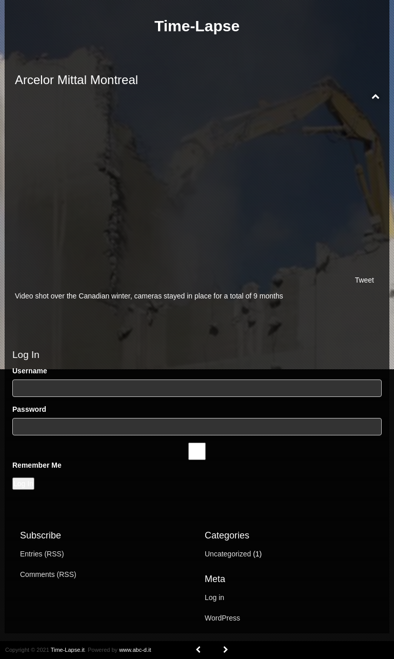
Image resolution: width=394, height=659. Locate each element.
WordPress (222, 618)
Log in (214, 597)
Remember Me (37, 465)
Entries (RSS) (42, 554)
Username (29, 371)
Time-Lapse (197, 25)
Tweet (364, 280)
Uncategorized (228, 554)
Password (29, 409)
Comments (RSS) (48, 574)
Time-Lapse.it (68, 650)
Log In (23, 484)
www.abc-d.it (135, 650)
